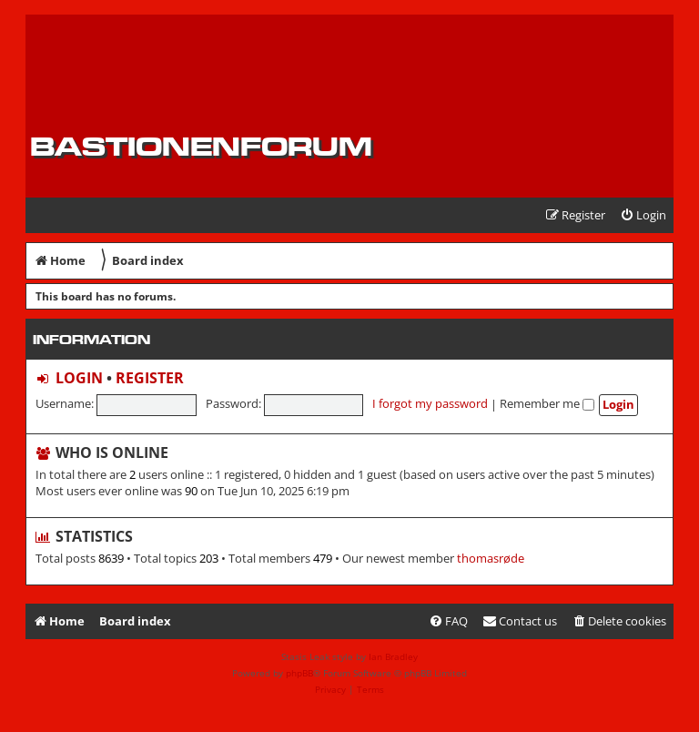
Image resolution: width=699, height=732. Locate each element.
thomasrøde (490, 558)
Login (79, 378)
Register (150, 378)
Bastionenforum (201, 146)
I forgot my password (430, 403)
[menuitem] (643, 215)
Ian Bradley (393, 656)
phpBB (299, 672)
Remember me (547, 403)
